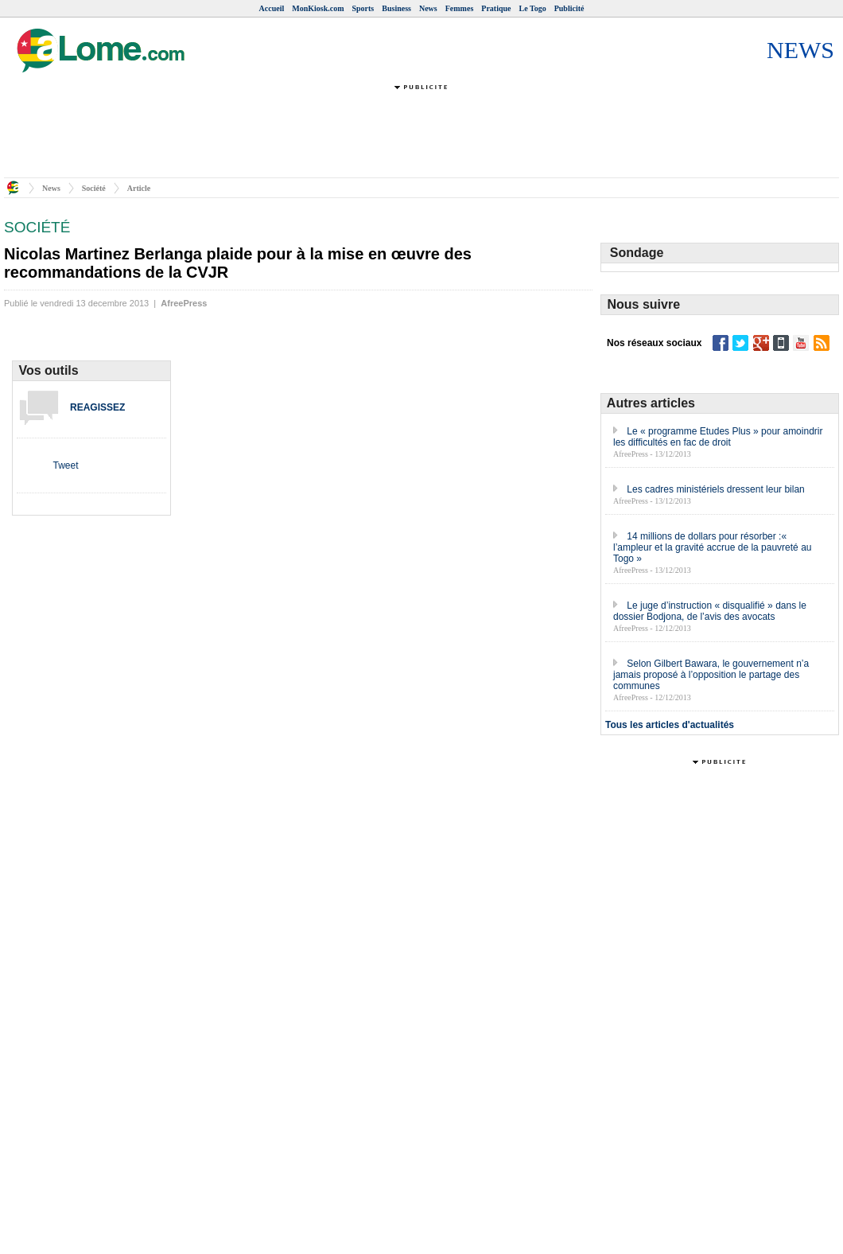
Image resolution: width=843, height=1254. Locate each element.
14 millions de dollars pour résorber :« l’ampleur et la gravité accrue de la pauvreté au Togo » (712, 547)
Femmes (459, 8)
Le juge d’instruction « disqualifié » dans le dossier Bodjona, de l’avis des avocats (709, 611)
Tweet (65, 465)
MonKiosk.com (318, 8)
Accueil (272, 8)
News (428, 8)
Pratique (496, 8)
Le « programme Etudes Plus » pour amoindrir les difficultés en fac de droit (717, 437)
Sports (363, 8)
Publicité (569, 8)
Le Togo (532, 8)
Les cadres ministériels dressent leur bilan (715, 489)
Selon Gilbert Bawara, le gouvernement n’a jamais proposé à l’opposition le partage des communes (711, 674)
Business (396, 8)
